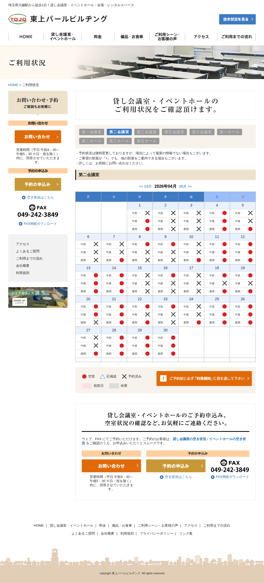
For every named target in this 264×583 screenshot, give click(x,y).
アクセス (22, 244)
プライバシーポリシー (156, 533)
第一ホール (230, 132)
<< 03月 (145, 186)
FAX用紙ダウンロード (40, 224)
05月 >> (185, 186)
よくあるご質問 (27, 251)
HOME (13, 85)
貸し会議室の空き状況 (189, 439)
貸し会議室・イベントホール (71, 525)
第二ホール (92, 141)
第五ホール (147, 141)
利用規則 (22, 273)
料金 (102, 525)
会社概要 (22, 266)
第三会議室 (147, 132)
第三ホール (119, 141)
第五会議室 (174, 132)
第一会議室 (92, 132)
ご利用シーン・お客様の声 (158, 525)
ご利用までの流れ (29, 258)
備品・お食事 (122, 525)
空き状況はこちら (40, 197)
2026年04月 (165, 186)
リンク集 (186, 533)
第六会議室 (202, 132)
